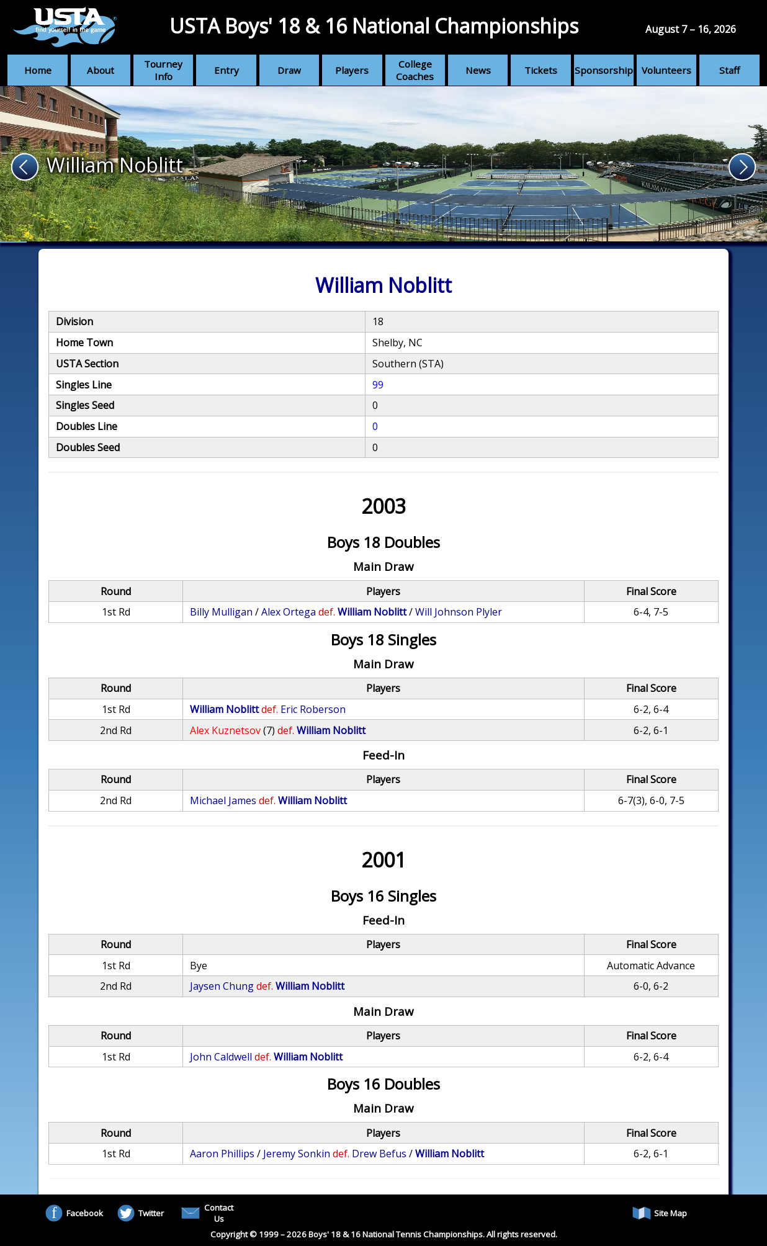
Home (38, 70)
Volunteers (666, 70)
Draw (289, 70)
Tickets (540, 70)
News (478, 70)
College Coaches (415, 70)
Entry (226, 70)
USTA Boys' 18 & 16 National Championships (373, 25)
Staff (729, 70)
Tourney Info (163, 70)
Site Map (659, 1213)
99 (378, 385)
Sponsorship (604, 70)
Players (352, 70)
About (100, 70)
